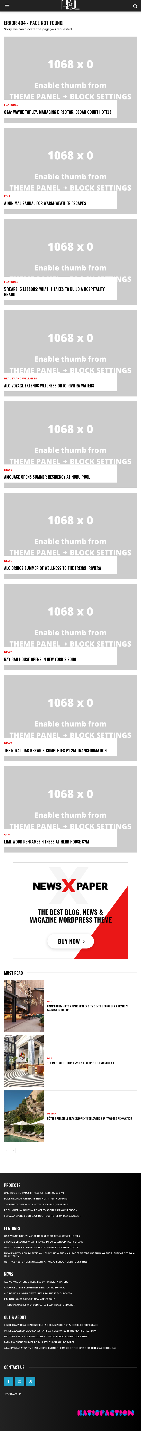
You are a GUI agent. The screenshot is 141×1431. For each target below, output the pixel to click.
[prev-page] (6, 1150)
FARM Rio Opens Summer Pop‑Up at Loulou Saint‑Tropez (39, 1342)
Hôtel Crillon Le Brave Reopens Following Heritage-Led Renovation (89, 1118)
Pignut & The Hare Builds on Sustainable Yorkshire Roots (41, 1247)
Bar (49, 1001)
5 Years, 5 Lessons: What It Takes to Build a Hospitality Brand (54, 291)
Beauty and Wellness (20, 378)
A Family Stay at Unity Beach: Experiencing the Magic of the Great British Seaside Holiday (60, 1348)
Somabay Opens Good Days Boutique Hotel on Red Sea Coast (42, 1216)
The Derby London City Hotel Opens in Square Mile (36, 1204)
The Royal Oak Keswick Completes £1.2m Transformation (55, 750)
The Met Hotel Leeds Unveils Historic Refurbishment (80, 1063)
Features (11, 105)
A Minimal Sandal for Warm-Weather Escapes (45, 203)
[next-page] (13, 1150)
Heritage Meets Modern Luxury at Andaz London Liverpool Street (46, 1261)
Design (52, 1114)
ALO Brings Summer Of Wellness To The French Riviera (52, 568)
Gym (7, 834)
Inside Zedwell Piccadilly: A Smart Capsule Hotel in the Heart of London (50, 1331)
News (8, 470)
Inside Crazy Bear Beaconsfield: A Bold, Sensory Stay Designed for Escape (51, 1325)
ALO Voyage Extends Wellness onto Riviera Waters (49, 386)
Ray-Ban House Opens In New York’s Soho (40, 659)
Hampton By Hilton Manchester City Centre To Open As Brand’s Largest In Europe (87, 1008)
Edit (7, 196)
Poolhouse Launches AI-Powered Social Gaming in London (40, 1210)
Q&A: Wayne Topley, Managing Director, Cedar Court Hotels (58, 112)
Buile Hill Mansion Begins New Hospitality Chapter (36, 1198)
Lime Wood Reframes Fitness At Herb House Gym (46, 842)
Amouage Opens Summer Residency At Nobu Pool (47, 477)
